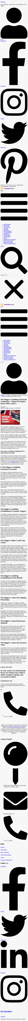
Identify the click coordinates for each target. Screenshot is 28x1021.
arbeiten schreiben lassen (10, 243)
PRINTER (6, 230)
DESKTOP (6, 234)
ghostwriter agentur (8, 242)
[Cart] (2, 246)
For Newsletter (6, 1011)
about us (3, 847)
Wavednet (3, 1)
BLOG (5, 238)
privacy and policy (5, 852)
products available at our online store (17, 726)
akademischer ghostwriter (10, 239)
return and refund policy (6, 860)
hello (7, 408)
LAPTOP (6, 228)
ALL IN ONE (7, 227)
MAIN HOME (7, 224)
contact (2, 857)
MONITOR (6, 225)
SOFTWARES (7, 235)
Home (2, 395)
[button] (14, 206)
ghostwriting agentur (9, 240)
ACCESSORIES (8, 232)
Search (2, 275)
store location (4, 849)
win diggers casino (13, 461)
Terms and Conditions (6, 854)
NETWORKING (8, 231)
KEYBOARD (7, 236)
